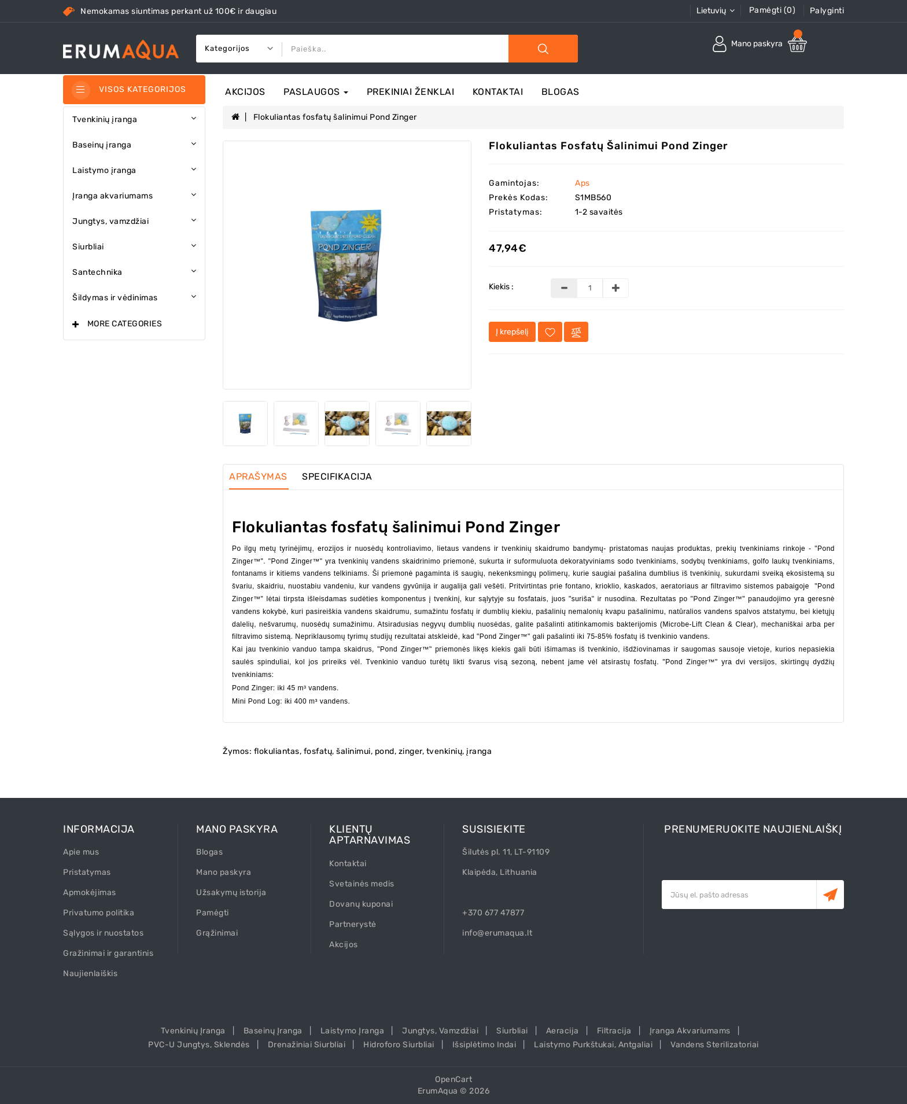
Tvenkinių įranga (193, 1031)
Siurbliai (512, 1031)
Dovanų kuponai (361, 904)
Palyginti (827, 11)
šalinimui (353, 751)
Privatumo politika (98, 913)
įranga (479, 751)
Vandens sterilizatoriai (714, 1045)
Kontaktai (498, 91)
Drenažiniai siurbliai (307, 1045)
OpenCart (453, 1079)
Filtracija (614, 1031)
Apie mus (81, 852)
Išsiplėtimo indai (484, 1045)
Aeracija (562, 1031)
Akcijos (245, 91)
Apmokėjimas (89, 892)
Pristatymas (87, 872)
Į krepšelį (512, 332)
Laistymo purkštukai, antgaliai (593, 1045)
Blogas (560, 91)
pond (384, 751)
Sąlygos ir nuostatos (103, 933)
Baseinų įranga (273, 1031)
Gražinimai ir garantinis (108, 953)
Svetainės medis (361, 884)
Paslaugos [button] (315, 91)
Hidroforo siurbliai (398, 1045)
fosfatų (318, 751)
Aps (582, 183)
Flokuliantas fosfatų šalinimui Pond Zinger (335, 117)
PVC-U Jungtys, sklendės (199, 1045)
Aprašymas (258, 476)
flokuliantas (277, 751)
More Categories (125, 324)
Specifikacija (337, 476)
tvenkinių (444, 751)
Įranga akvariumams (690, 1031)
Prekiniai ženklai (411, 91)
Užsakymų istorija (231, 892)
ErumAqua (438, 1091)
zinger (410, 751)
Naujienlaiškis (90, 973)
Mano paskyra (223, 872)
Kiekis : (501, 287)
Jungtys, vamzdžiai (440, 1031)
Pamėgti (212, 913)
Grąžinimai (217, 933)
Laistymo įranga (352, 1031)
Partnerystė (353, 924)
